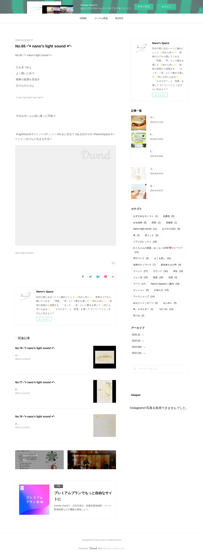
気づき (138, 315)
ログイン (166, 6)
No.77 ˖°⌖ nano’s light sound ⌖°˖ (35, 382)
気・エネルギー (143, 309)
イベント (140, 271)
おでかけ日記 (171, 229)
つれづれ (166, 309)
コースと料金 (101, 18)
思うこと (151, 235)
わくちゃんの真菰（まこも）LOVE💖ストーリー (158, 250)
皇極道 (171, 222)
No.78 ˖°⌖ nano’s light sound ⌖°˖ (35, 348)
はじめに (170, 303)
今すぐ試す (144, 6)
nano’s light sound (145, 229)
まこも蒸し (162, 258)
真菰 (158, 277)
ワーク (139, 284)
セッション (141, 290)
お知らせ (161, 290)
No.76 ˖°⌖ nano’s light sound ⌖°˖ (35, 416)
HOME (83, 18)
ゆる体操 (140, 222)
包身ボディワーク (144, 264)
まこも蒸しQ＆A (158, 185)
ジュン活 (140, 277)
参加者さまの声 (171, 264)
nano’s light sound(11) (24, 253)
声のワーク (141, 258)
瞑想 (156, 222)
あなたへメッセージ (145, 303)
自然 (172, 277)
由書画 (168, 216)
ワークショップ (144, 296)
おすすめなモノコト (145, 216)
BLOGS (119, 18)
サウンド (160, 271)
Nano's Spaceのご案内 (165, 284)
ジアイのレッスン (145, 241)
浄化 (178, 271)
